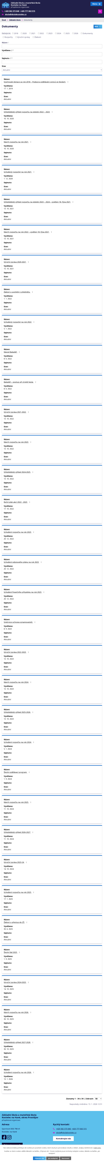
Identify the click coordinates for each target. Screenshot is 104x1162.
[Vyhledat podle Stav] (52, 70)
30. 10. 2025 (9, 1019)
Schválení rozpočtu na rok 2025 (19, 892)
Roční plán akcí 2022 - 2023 (17, 502)
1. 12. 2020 (8, 178)
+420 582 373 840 (63, 1129)
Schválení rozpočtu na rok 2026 (19, 1072)
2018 (16, 33)
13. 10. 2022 (9, 418)
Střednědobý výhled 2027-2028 (19, 1042)
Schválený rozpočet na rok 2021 (19, 172)
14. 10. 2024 (9, 869)
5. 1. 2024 (8, 749)
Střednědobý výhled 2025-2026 (19, 712)
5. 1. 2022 (8, 328)
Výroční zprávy (23, 37)
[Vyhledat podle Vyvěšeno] (52, 54)
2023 (50, 33)
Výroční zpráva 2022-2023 (17, 652)
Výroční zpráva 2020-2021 (17, 262)
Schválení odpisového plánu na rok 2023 (23, 562)
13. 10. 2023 (9, 659)
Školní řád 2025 (12, 952)
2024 (59, 33)
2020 (25, 33)
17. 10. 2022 (9, 509)
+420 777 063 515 (79, 1129)
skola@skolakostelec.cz (66, 1132)
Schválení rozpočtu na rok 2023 (19, 532)
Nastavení (65, 1158)
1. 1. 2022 (8, 298)
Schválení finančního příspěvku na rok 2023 (24, 592)
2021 (33, 33)
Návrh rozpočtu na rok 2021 (18, 142)
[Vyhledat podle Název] (52, 46)
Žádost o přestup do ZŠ (16, 922)
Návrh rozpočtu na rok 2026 (18, 1012)
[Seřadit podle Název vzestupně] (9, 42)
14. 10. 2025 (9, 989)
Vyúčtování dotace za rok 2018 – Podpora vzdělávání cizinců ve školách (36, 82)
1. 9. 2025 (8, 959)
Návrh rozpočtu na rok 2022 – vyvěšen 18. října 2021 (28, 232)
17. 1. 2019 (8, 88)
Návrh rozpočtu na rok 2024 (18, 682)
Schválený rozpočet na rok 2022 (19, 322)
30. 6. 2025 (8, 929)
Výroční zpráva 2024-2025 (17, 982)
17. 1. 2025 (8, 899)
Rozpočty (9, 37)
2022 (42, 33)
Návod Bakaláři (12, 352)
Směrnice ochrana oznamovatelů (20, 622)
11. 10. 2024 (9, 809)
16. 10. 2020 (9, 118)
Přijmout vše (39, 1158)
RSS (98, 26)
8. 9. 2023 (8, 629)
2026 (76, 33)
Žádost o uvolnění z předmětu (19, 292)
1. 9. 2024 (8, 779)
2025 (68, 33)
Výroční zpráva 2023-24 (16, 862)
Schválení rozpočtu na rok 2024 (19, 742)
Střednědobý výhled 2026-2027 (19, 832)
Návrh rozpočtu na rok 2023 (18, 442)
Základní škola (15, 20)
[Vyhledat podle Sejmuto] (52, 62)
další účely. (97, 1148)
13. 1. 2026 (8, 1079)
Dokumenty (88, 33)
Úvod (4, 20)
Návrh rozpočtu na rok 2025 (18, 802)
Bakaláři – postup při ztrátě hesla (20, 382)
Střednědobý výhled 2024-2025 (19, 472)
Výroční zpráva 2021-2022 (17, 412)
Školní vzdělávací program (17, 772)
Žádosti (38, 37)
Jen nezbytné (53, 1158)
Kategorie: (6, 33)
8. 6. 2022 (8, 358)
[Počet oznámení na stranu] (98, 1098)
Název (5, 42)
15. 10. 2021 (9, 268)
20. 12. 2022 (9, 539)
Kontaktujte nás (63, 1138)
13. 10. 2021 (9, 208)
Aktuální (7, 99)
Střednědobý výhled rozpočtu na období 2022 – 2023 (28, 112)
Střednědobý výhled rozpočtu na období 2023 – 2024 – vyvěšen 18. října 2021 (39, 202)
